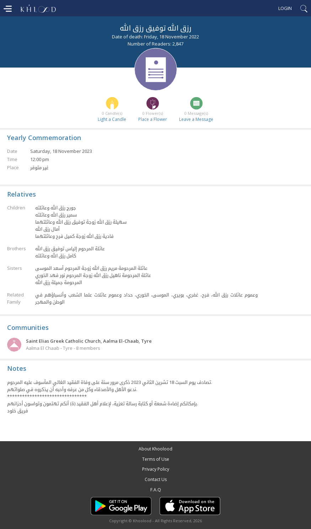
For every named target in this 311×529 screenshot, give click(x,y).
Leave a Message (196, 119)
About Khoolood (155, 449)
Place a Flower (152, 119)
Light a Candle (112, 119)
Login (285, 8)
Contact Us (156, 479)
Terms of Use (155, 459)
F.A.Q (155, 490)
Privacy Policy (155, 469)
